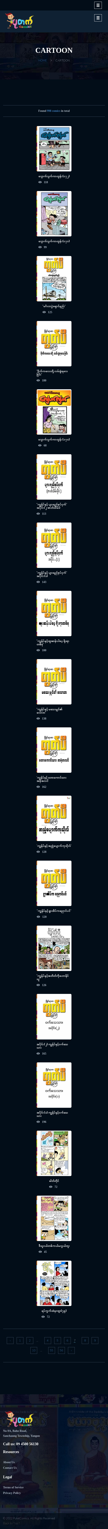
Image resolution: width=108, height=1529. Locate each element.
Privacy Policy (12, 1493)
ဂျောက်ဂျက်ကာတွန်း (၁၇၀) (54, 439)
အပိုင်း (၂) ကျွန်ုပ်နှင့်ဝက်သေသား (52, 1045)
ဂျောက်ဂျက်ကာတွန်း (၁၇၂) (54, 176)
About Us (9, 1462)
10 (33, 1350)
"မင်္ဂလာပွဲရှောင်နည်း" (54, 306)
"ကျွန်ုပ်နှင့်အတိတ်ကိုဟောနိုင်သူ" (53, 977)
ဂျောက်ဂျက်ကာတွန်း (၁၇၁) (54, 241)
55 (51, 1350)
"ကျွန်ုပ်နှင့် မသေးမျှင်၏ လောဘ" (49, 710)
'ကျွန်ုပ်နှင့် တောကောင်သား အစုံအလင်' (51, 779)
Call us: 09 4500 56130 (20, 1444)
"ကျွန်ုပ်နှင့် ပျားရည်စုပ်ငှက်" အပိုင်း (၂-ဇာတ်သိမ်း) (52, 506)
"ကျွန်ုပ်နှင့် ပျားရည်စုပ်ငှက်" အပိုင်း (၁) (52, 574)
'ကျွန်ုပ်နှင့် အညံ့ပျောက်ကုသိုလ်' (54, 845)
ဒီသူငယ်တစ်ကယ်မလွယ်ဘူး (54, 1245)
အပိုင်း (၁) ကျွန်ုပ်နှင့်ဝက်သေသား (52, 1114)
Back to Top (11, 1523)
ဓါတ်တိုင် (54, 1180)
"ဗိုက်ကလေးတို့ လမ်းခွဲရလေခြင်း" (52, 372)
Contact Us (10, 1467)
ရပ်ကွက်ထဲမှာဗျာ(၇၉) (54, 1310)
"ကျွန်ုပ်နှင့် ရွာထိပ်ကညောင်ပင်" (54, 910)
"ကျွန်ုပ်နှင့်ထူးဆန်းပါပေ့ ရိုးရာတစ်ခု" (53, 642)
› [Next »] (71, 1350)
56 (61, 1350)
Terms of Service (13, 1487)
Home (42, 61)
